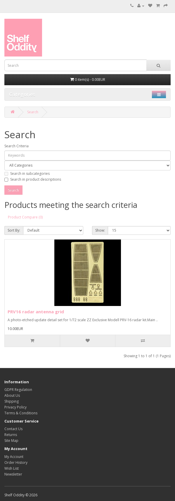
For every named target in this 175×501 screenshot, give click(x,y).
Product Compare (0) (25, 217)
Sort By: (14, 230)
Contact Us (13, 428)
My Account (13, 456)
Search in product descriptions (32, 179)
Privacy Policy (15, 407)
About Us (12, 395)
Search (32, 112)
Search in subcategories (27, 173)
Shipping (11, 401)
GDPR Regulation (18, 389)
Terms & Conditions (20, 413)
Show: (100, 230)
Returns (10, 434)
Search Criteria (16, 145)
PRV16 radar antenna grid (36, 311)
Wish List (11, 468)
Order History (15, 462)
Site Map (11, 440)
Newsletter (13, 474)
